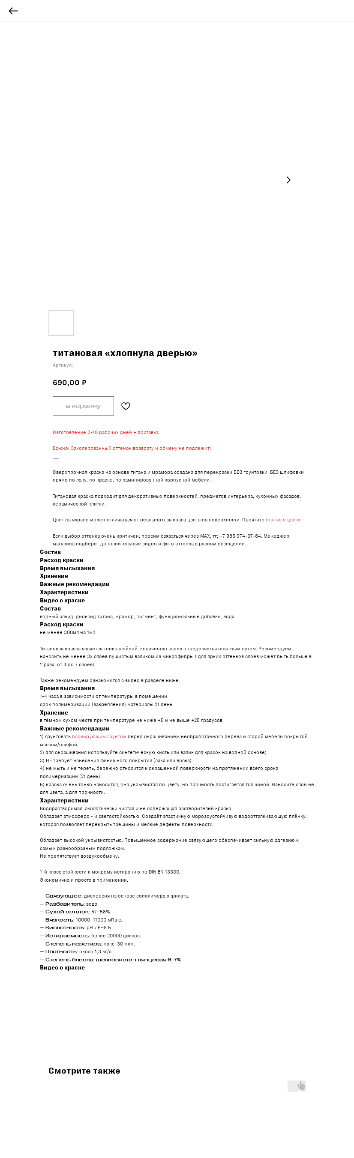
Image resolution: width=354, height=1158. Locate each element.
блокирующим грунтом (99, 736)
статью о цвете (283, 520)
